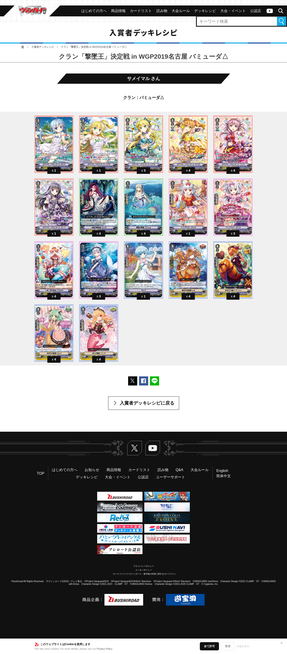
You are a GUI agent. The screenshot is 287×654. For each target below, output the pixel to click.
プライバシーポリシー (143, 566)
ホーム (23, 47)
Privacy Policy (104, 648)
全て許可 (209, 646)
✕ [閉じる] (281, 643)
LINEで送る (154, 380)
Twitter (134, 448)
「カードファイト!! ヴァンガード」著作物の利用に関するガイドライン (143, 574)
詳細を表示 (243, 646)
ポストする (132, 380)
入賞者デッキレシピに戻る (147, 403)
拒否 (228, 646)
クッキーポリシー (143, 570)
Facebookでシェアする (143, 380)
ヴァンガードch (269, 10)
